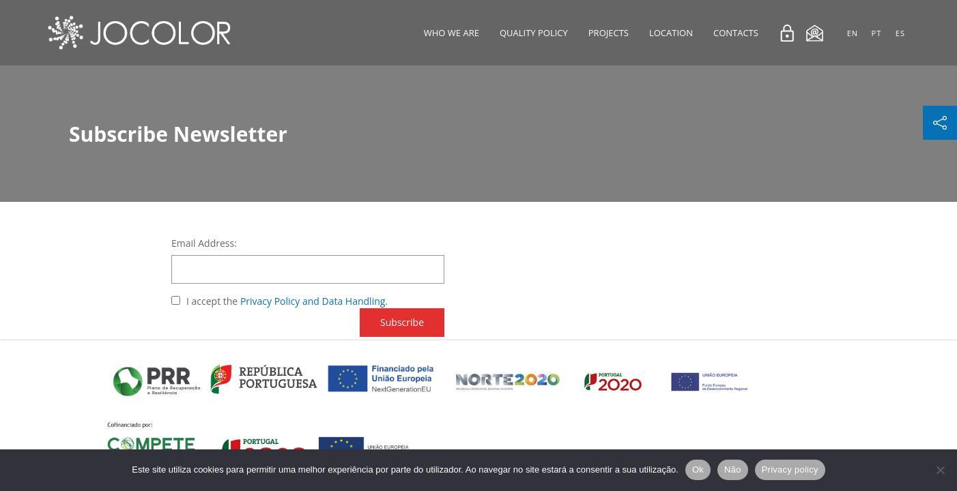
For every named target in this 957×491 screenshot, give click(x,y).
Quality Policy (534, 33)
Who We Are (451, 33)
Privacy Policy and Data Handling (313, 301)
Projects (608, 33)
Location (671, 33)
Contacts (735, 33)
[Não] (940, 470)
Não (732, 469)
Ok (698, 469)
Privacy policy (790, 469)
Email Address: (204, 243)
